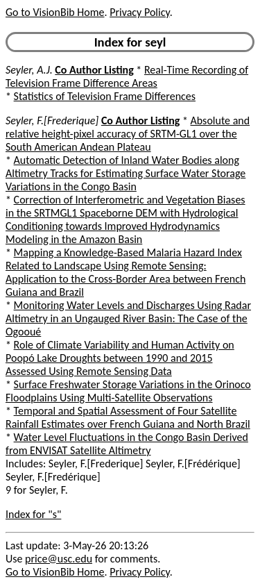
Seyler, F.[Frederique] (52, 120)
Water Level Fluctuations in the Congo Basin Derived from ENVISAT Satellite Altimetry (127, 444)
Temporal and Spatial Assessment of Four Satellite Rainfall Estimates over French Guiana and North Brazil (128, 417)
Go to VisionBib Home (55, 12)
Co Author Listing (94, 69)
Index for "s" (33, 514)
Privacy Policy (139, 12)
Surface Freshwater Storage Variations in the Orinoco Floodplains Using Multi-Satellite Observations (128, 391)
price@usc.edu (58, 558)
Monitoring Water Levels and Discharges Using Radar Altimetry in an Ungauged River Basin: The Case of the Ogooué (128, 318)
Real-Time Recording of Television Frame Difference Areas (127, 76)
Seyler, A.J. (29, 69)
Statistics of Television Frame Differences (105, 96)
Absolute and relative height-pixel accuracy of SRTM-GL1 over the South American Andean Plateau (128, 133)
